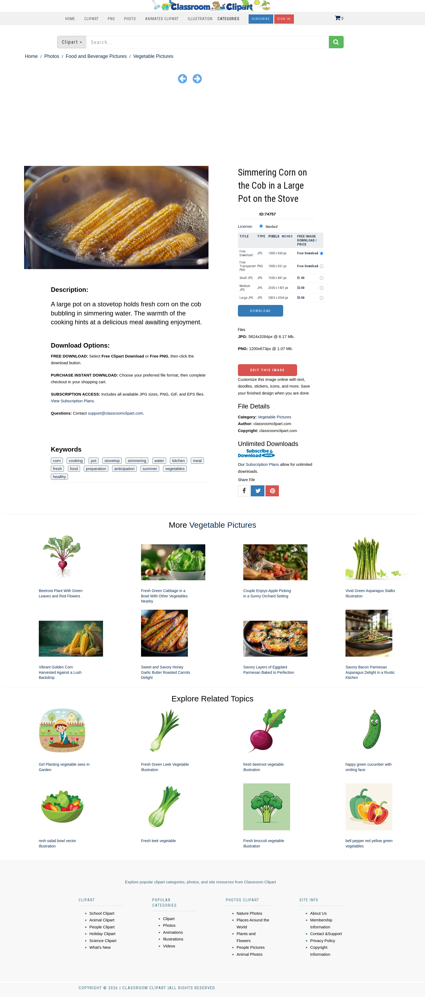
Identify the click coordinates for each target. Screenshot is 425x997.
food (74, 468)
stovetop (112, 460)
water (159, 460)
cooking (76, 460)
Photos (51, 56)
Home (70, 19)
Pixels (273, 236)
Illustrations (173, 939)
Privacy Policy (322, 940)
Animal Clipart (101, 920)
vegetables (175, 468)
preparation (96, 468)
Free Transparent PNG (248, 266)
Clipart (91, 19)
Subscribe (261, 19)
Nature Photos (249, 913)
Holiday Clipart (102, 933)
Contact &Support (326, 933)
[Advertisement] (212, 125)
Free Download (246, 253)
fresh (57, 468)
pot (93, 460)
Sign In (284, 19)
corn (57, 460)
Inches (287, 236)
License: (245, 226)
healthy (59, 476)
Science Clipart (102, 940)
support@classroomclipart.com (115, 413)
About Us (318, 913)
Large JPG (246, 298)
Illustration (200, 19)
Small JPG (246, 278)
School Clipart (101, 913)
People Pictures (251, 947)
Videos (169, 946)
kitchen (178, 460)
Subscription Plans (262, 464)
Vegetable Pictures (153, 56)
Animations (173, 932)
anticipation (124, 468)
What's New (100, 947)
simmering (137, 460)
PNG (111, 19)
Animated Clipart (162, 19)
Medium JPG (245, 288)
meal (197, 460)
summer (150, 468)
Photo (130, 19)
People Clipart (102, 927)
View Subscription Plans (72, 401)
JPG (259, 253)
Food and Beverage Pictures (96, 56)
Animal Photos (250, 954)
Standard (271, 227)
